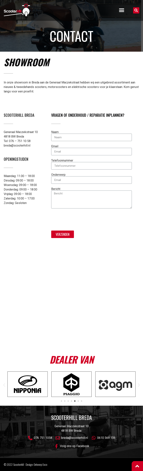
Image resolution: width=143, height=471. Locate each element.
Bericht (55, 189)
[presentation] (79, 219)
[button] (121, 10)
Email (54, 146)
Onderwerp (58, 174)
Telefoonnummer (62, 160)
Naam (55, 132)
